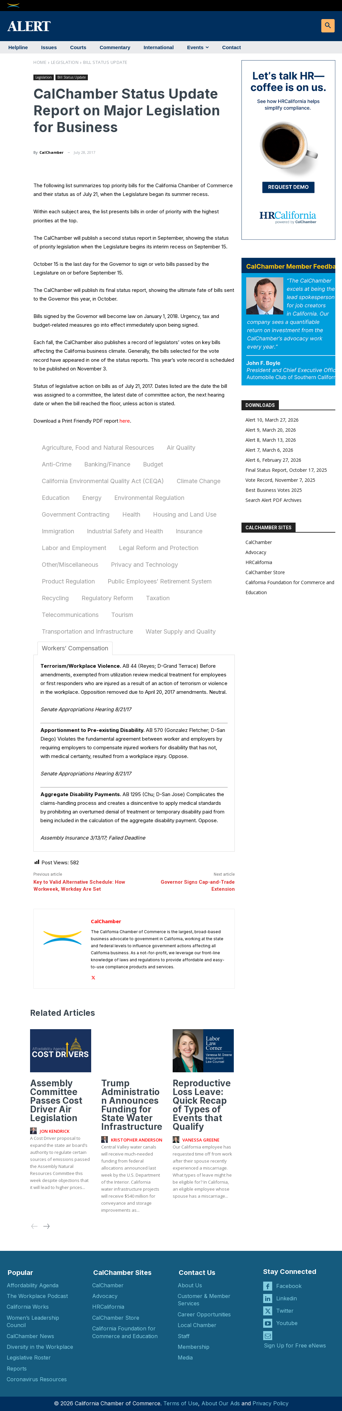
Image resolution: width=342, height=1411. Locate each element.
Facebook (289, 1285)
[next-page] (46, 1226)
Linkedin (286, 1298)
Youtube (287, 1322)
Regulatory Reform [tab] (107, 598)
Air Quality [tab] (181, 447)
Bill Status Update (105, 62)
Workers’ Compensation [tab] (75, 648)
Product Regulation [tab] (68, 581)
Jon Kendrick (54, 1131)
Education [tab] (55, 497)
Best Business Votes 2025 (273, 490)
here (125, 421)
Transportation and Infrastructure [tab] (87, 631)
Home (39, 62)
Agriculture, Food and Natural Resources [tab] (98, 447)
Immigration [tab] (58, 531)
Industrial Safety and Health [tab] (125, 531)
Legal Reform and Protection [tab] (158, 547)
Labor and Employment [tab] (74, 547)
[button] (328, 25)
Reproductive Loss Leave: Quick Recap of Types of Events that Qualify (202, 1104)
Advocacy (255, 552)
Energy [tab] (92, 497)
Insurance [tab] (189, 531)
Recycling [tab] (55, 598)
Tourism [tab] (122, 614)
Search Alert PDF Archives (273, 500)
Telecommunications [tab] (70, 614)
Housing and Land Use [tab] (184, 514)
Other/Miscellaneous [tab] (70, 564)
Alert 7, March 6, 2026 (269, 450)
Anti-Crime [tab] (56, 464)
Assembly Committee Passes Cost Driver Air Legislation (56, 1100)
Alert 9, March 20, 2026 (270, 430)
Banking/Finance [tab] (107, 464)
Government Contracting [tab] (76, 514)
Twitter (285, 1310)
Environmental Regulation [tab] (149, 497)
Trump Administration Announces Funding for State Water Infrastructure (131, 1104)
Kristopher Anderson (136, 1139)
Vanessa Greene (200, 1139)
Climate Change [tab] (198, 480)
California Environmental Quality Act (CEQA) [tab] (103, 480)
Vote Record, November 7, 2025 (280, 480)
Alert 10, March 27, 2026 (272, 420)
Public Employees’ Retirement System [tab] (160, 581)
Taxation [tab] (158, 598)
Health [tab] (131, 514)
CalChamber (51, 152)
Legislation (65, 62)
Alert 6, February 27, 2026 (273, 460)
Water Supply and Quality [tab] (181, 631)
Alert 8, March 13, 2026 (270, 440)
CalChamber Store (265, 572)
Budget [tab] (153, 464)
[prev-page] (34, 1226)
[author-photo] (34, 1130)
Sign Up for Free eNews (295, 1345)
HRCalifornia (258, 562)
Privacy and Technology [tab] (144, 564)
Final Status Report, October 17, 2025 (286, 470)
